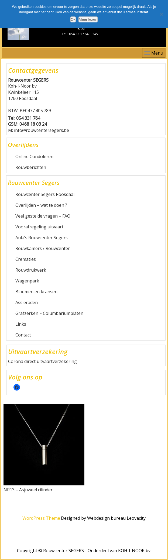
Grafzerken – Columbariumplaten (49, 313)
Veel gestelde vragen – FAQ (42, 216)
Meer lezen (88, 19)
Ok (73, 19)
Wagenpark (27, 281)
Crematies (25, 259)
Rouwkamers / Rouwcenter (42, 248)
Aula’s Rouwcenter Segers (41, 238)
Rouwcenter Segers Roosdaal (44, 194)
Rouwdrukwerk (30, 270)
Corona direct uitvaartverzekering (42, 361)
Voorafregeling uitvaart (39, 227)
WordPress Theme (41, 518)
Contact (23, 335)
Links (20, 324)
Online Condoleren (34, 156)
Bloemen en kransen (36, 292)
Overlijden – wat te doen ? (41, 205)
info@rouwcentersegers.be (41, 130)
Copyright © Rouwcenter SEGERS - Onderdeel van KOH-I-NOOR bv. (84, 551)
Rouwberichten (30, 167)
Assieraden (26, 302)
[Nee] (161, 14)
